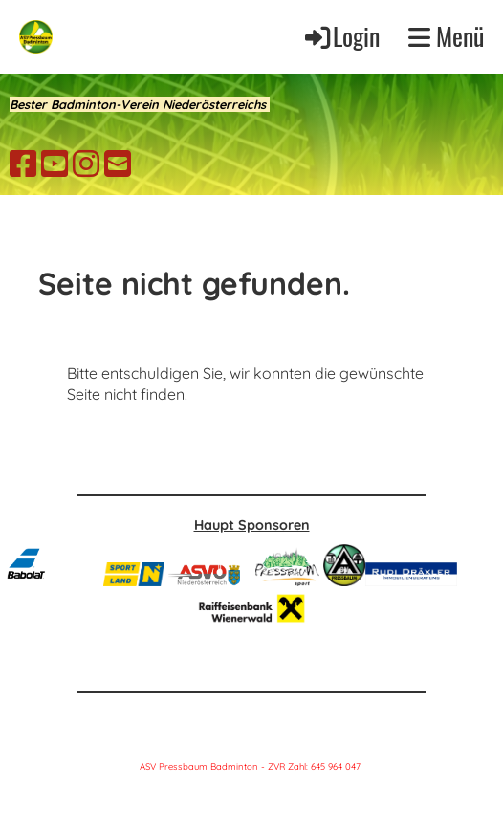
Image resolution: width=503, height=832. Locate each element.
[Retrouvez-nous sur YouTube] (54, 163)
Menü (446, 37)
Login (341, 36)
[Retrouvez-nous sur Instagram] (86, 163)
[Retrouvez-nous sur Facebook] (23, 163)
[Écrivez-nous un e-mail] (117, 163)
